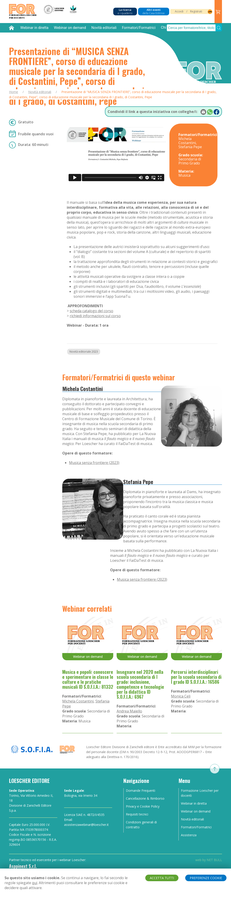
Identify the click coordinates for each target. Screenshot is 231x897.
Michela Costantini (82, 388)
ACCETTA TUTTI (162, 878)
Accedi (179, 11)
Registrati (196, 11)
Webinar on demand (70, 28)
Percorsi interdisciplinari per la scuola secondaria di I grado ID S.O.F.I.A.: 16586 (196, 676)
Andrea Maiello (129, 711)
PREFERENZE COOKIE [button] (206, 878)
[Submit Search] (218, 27)
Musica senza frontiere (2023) (94, 462)
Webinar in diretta (34, 28)
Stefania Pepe (138, 482)
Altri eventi (154, 11)
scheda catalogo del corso (91, 310)
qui (34, 882)
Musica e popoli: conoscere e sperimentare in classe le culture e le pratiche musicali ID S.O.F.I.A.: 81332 (87, 679)
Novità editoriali (103, 28)
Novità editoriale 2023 (83, 352)
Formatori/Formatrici (138, 28)
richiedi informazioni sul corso (95, 315)
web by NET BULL (208, 860)
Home (13, 92)
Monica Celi (180, 696)
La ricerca (125, 11)
